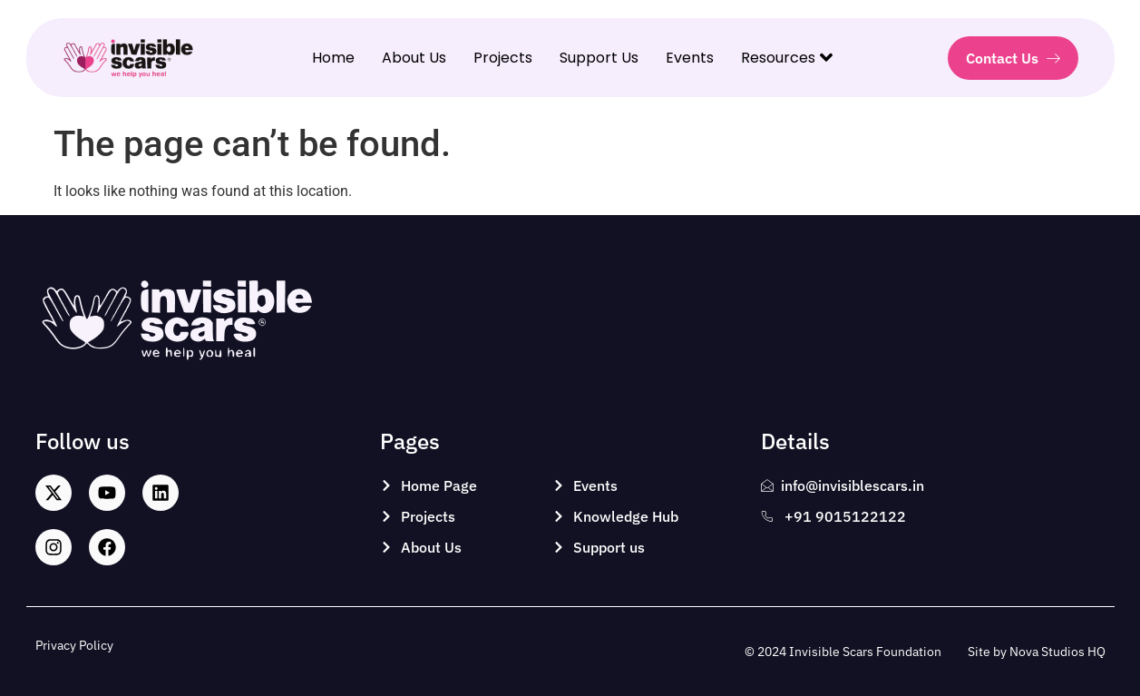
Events (690, 57)
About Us (414, 57)
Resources (787, 57)
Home (333, 57)
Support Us (599, 57)
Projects (502, 57)
